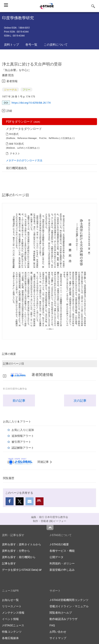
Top (50, 527)
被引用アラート (21, 442)
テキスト (15, 153)
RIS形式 (14, 134)
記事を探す (9, 563)
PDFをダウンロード (23, 121)
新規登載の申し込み (62, 570)
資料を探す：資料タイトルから (21, 544)
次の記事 (80, 400)
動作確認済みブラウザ (63, 619)
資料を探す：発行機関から (19, 557)
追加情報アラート (23, 436)
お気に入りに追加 (23, 430)
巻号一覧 (31, 44)
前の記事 (19, 400)
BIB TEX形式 (16, 143)
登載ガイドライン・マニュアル (69, 606)
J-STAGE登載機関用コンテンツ (69, 600)
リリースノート (12, 606)
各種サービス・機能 (62, 551)
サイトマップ (58, 638)
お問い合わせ (58, 631)
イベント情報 (10, 619)
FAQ (52, 625)
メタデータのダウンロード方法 (24, 160)
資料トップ (11, 44)
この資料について (56, 44)
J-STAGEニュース (13, 625)
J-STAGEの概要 (59, 544)
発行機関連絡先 (16, 168)
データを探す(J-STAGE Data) (22, 570)
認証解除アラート (23, 448)
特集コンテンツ (12, 631)
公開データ (56, 557)
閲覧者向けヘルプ (61, 612)
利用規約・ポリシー (62, 563)
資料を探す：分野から (16, 551)
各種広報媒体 (10, 638)
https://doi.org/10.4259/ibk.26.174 (31, 102)
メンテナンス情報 (13, 612)
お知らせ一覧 (10, 600)
